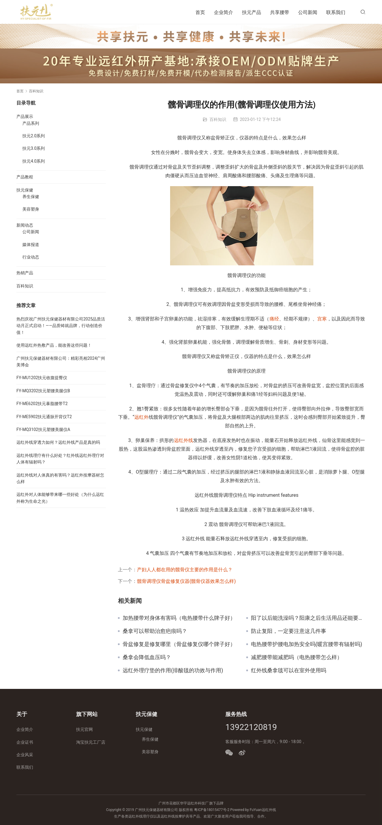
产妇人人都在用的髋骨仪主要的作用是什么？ (184, 569)
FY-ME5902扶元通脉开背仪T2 (44, 416)
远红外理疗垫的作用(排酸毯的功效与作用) (173, 670)
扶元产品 (251, 12)
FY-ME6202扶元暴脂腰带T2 (42, 403)
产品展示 (24, 116)
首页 (200, 12)
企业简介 (223, 12)
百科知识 (218, 119)
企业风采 (24, 754)
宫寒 (322, 319)
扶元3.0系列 (33, 148)
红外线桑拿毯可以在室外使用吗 (288, 670)
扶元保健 (24, 190)
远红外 (141, 417)
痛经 (274, 319)
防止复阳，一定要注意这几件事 (288, 631)
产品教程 (24, 177)
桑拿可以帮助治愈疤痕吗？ (155, 631)
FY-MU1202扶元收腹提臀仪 (41, 377)
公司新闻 (307, 12)
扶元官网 (84, 729)
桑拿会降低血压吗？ (147, 657)
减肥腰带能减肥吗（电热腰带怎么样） (296, 657)
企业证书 (24, 742)
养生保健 (30, 196)
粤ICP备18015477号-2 (211, 810)
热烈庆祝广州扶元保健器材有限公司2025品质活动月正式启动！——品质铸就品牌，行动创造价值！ (60, 326)
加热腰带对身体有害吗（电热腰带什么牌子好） (179, 618)
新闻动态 (24, 225)
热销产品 (24, 272)
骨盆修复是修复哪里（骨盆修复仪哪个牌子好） (179, 644)
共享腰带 (279, 12)
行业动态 (30, 257)
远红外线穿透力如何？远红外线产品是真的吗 (58, 442)
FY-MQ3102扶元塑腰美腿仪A (43, 429)
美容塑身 (30, 209)
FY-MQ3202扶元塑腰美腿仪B (43, 390)
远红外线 (183, 440)
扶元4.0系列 (33, 161)
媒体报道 (30, 244)
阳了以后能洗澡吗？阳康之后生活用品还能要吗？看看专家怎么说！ (308, 618)
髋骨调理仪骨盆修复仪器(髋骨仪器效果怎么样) (186, 581)
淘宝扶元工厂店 (90, 742)
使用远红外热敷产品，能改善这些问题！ (54, 345)
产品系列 (30, 123)
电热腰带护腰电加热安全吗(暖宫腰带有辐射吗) (306, 644)
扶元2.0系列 (33, 135)
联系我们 (335, 12)
